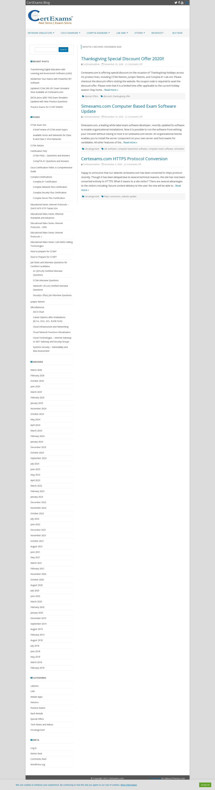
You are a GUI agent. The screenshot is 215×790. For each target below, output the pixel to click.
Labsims (35, 685)
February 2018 (37, 667)
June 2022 (35, 524)
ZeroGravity (155, 778)
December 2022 (38, 502)
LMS (33, 691)
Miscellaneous (37, 307)
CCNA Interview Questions (46, 280)
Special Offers (91, 96)
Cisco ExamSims (69, 32)
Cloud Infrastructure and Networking (50, 326)
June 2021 (35, 552)
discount (108, 96)
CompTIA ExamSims (97, 32)
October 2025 (37, 380)
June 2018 (35, 651)
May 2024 (35, 419)
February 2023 (37, 491)
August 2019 (37, 629)
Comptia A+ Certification (45, 181)
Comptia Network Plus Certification (50, 187)
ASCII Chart (38, 311)
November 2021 (38, 535)
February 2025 (37, 397)
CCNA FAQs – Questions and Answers (51, 155)
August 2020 (37, 585)
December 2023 (38, 447)
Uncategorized (92, 148)
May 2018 (35, 656)
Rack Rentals (37, 713)
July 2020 (35, 590)
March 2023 (36, 485)
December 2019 (38, 618)
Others (139, 32)
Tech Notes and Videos (42, 724)
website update (129, 196)
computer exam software (160, 148)
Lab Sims (121, 32)
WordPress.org (38, 764)
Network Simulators (40, 32)
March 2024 (36, 430)
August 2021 (37, 546)
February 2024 (37, 436)
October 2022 (37, 513)
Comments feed (38, 759)
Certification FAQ (39, 151)
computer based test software (132, 148)
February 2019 (37, 634)
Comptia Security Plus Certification (49, 192)
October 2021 (37, 540)
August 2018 (37, 640)
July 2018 (35, 645)
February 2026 (37, 375)
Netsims (35, 702)
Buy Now (177, 32)
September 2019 (39, 623)
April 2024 (35, 425)
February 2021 (37, 568)
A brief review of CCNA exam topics (50, 129)
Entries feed (36, 753)
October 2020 (37, 579)
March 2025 (36, 392)
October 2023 (37, 452)
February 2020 (37, 607)
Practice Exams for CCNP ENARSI (47, 107)
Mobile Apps (36, 696)
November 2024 (38, 408)
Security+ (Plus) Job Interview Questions (52, 295)
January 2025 (37, 403)
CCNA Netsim (37, 145)
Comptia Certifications (41, 176)
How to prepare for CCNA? (43, 251)
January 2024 (37, 441)
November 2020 (38, 574)
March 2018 (36, 662)
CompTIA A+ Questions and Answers (51, 161)
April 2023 (35, 480)
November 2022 (38, 507)
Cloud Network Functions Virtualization (52, 332)
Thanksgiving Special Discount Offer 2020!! (122, 58)
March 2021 (36, 563)
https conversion (112, 196)
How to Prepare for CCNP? (44, 256)
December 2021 (38, 529)
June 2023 (35, 469)
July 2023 (35, 463)
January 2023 (37, 496)
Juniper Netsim (38, 301)
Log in (34, 748)
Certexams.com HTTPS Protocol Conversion (124, 158)
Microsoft (157, 32)
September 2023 (39, 458)
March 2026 (36, 369)
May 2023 (35, 474)
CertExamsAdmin (91, 64)
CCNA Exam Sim (38, 125)
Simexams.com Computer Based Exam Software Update (128, 108)
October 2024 (37, 414)
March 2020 (36, 601)
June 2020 (35, 596)
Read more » (111, 89)
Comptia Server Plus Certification (49, 198)
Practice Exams (38, 707)
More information (129, 785)
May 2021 (35, 557)
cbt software (110, 148)
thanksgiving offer (121, 96)
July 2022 (35, 518)
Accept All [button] (205, 785)
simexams (179, 148)
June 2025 (35, 386)
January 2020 (37, 612)
